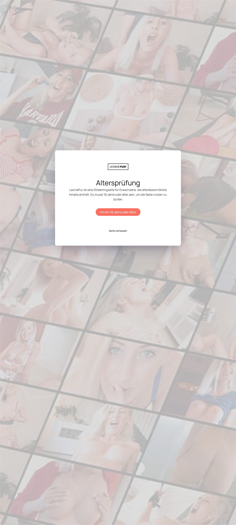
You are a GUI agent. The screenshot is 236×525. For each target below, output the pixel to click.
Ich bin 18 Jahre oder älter (118, 212)
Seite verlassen (118, 231)
